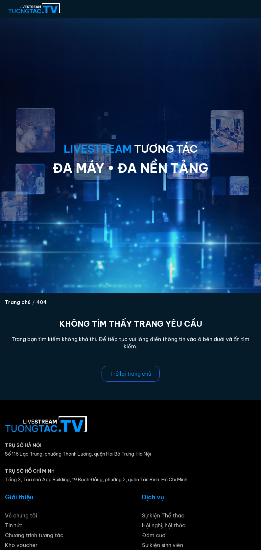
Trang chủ (18, 302)
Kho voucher (21, 545)
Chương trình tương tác (34, 535)
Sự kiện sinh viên (162, 545)
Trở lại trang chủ (130, 373)
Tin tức (14, 525)
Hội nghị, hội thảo (164, 525)
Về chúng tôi (21, 515)
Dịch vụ (153, 497)
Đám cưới (154, 535)
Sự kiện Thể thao (163, 515)
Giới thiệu (19, 497)
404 (41, 302)
